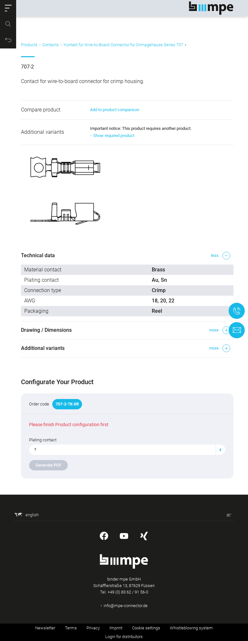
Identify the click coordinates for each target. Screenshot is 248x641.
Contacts (50, 44)
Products (29, 44)
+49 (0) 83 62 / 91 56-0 (128, 592)
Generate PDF (48, 465)
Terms (71, 627)
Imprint (115, 627)
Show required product (113, 135)
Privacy (93, 627)
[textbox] (124, 450)
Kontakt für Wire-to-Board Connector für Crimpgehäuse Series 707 (123, 44)
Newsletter (45, 627)
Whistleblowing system (191, 627)
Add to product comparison (114, 109)
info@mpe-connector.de (126, 605)
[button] (8, 8)
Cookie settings (146, 627)
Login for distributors (124, 636)
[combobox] (127, 450)
